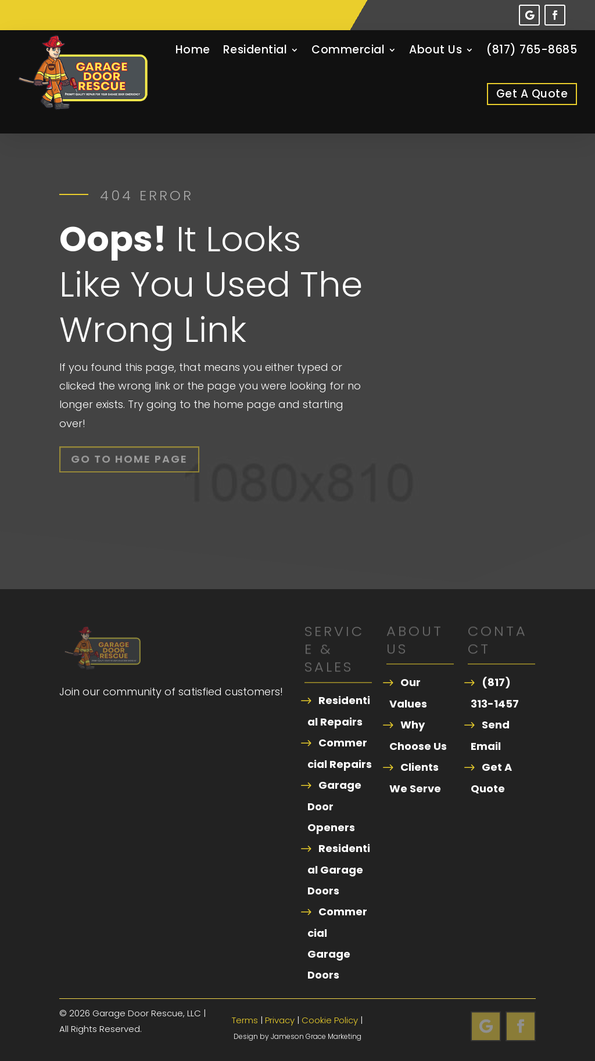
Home (192, 49)
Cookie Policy (330, 1020)
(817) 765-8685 (531, 49)
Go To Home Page (129, 459)
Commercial (348, 49)
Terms (245, 1020)
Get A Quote (532, 94)
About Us (435, 49)
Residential (255, 49)
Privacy (280, 1020)
